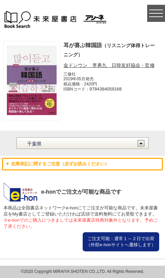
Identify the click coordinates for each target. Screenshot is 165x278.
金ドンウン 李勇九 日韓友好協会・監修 (109, 65)
